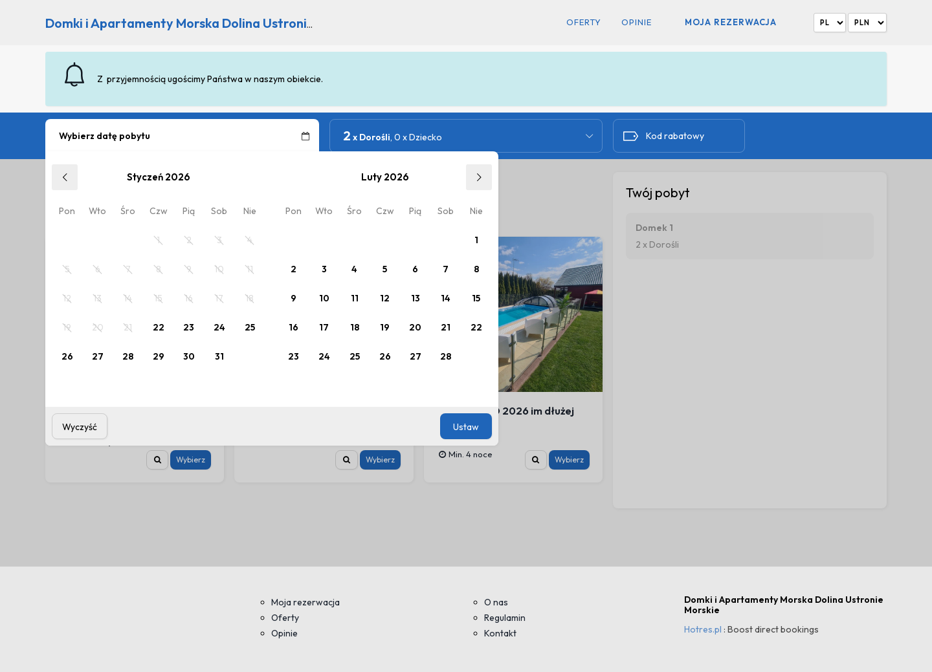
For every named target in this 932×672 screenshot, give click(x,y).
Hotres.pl (703, 629)
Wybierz (190, 459)
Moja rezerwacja (731, 22)
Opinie (636, 22)
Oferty (583, 22)
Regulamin (505, 617)
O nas (496, 602)
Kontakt (500, 633)
